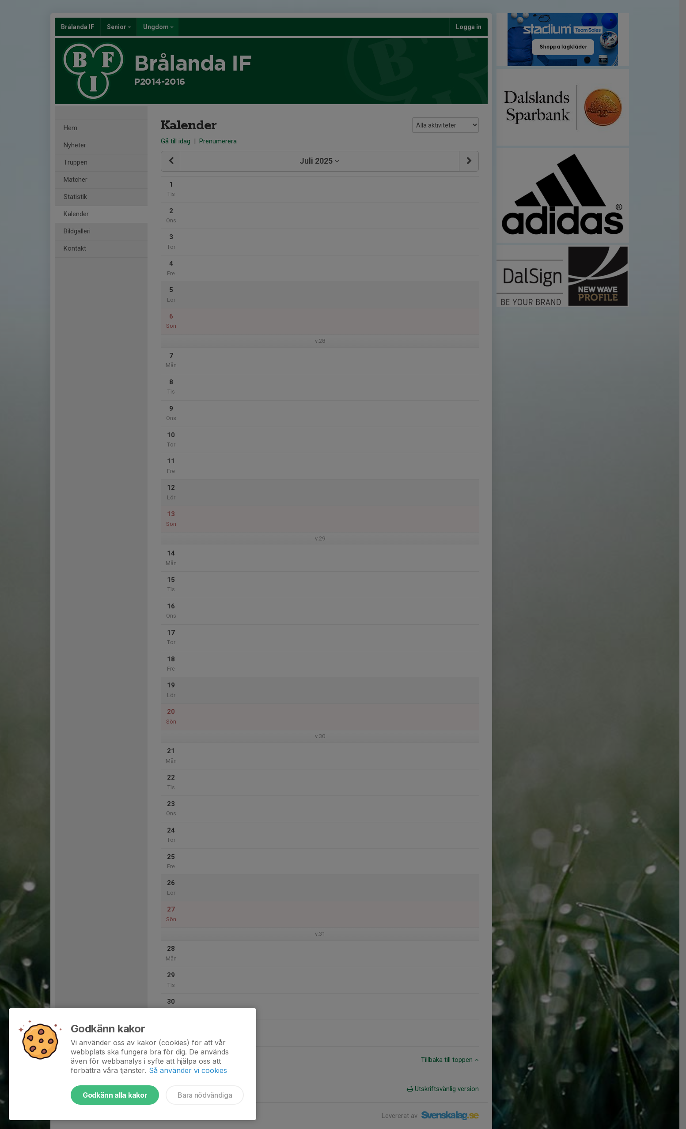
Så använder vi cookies (188, 1070)
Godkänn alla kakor (115, 1095)
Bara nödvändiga (205, 1095)
